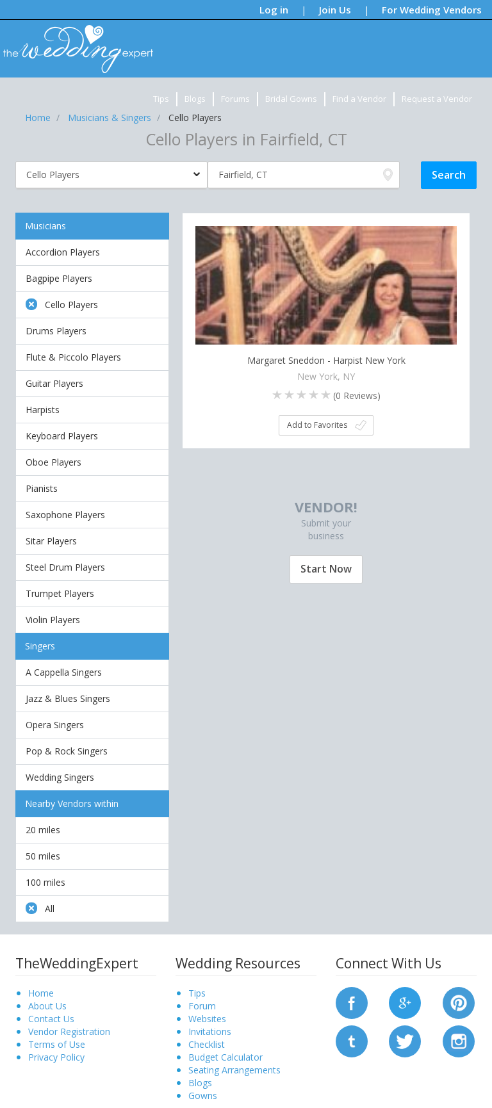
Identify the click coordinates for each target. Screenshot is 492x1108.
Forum (202, 1006)
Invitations (209, 1031)
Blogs (195, 98)
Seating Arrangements (234, 1070)
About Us (47, 1006)
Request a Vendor (437, 98)
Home (41, 993)
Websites (207, 1019)
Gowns (202, 1095)
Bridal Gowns (291, 98)
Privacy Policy (56, 1057)
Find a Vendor (359, 98)
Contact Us (51, 1019)
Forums (235, 98)
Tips (161, 98)
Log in (273, 9)
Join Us (335, 9)
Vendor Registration (69, 1031)
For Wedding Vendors (432, 9)
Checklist (206, 1044)
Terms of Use (56, 1044)
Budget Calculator (225, 1057)
